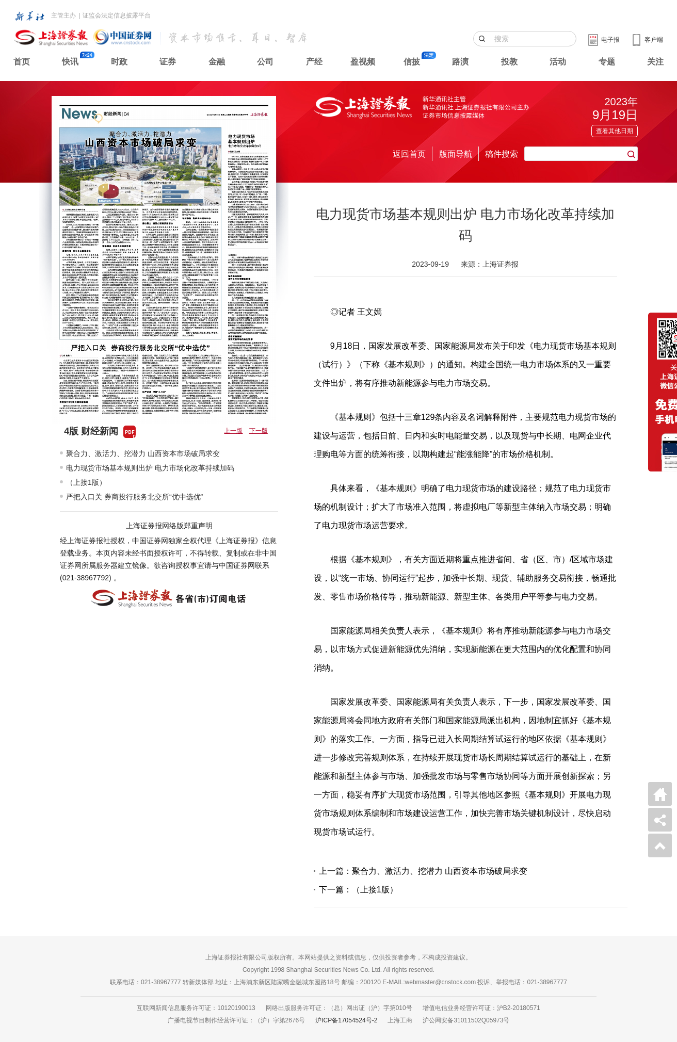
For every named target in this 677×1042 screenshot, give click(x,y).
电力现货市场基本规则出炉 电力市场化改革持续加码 (150, 468)
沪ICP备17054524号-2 (346, 1020)
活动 (558, 61)
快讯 (70, 61)
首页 (21, 61)
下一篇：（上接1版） (358, 889)
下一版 (258, 430)
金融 (216, 61)
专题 (607, 61)
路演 (460, 61)
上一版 (233, 430)
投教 (509, 61)
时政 (119, 61)
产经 (314, 61)
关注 (655, 61)
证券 (167, 61)
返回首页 (409, 154)
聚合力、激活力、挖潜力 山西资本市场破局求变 (143, 453)
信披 (412, 61)
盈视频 (362, 61)
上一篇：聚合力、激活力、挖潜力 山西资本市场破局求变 (423, 871)
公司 (265, 61)
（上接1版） (86, 482)
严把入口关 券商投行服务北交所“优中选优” (134, 497)
